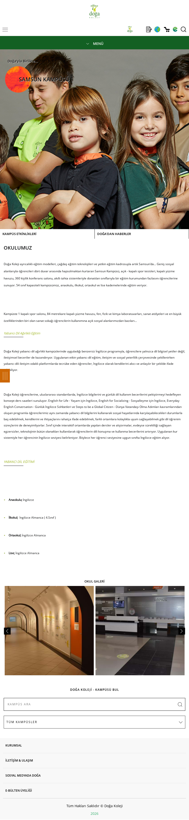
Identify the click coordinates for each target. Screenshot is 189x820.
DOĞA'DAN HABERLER (114, 234)
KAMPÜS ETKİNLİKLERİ (19, 234)
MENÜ (98, 43)
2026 (94, 813)
